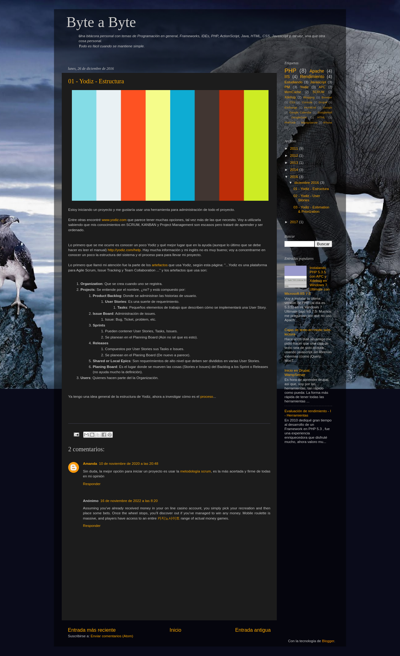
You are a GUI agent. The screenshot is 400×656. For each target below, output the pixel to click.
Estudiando (293, 82)
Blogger (328, 641)
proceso (206, 396)
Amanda (90, 463)
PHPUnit (290, 122)
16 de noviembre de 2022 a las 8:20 (129, 501)
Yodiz (304, 87)
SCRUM (318, 92)
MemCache (292, 92)
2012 (294, 155)
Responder (91, 484)
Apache (316, 71)
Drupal (323, 102)
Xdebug (290, 97)
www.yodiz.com (114, 220)
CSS (292, 102)
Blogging (308, 97)
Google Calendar (300, 112)
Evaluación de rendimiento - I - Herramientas (307, 413)
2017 (294, 222)
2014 (294, 170)
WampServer (309, 122)
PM (287, 87)
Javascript (318, 82)
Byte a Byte (101, 22)
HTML (321, 117)
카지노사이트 (169, 518)
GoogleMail (325, 112)
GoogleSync (299, 117)
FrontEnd (310, 107)
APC (322, 87)
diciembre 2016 (306, 182)
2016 (294, 177)
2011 (294, 148)
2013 (294, 162)
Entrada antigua (253, 630)
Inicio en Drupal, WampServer (297, 372)
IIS (287, 76)
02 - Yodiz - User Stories (306, 198)
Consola (307, 102)
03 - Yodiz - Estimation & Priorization (311, 209)
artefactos (159, 265)
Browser (327, 97)
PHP (290, 70)
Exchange (290, 107)
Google (327, 107)
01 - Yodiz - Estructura (96, 81)
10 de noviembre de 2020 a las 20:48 (128, 463)
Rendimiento (312, 76)
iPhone (327, 122)
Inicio (175, 630)
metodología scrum (195, 471)
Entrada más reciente (92, 630)
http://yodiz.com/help (124, 250)
